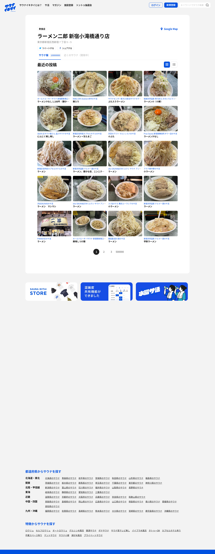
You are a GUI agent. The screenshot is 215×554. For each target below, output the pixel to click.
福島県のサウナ (152, 478)
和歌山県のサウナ (137, 496)
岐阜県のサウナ (52, 492)
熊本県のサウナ (102, 510)
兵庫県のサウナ (102, 496)
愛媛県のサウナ (169, 501)
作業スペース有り (33, 535)
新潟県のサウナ (52, 487)
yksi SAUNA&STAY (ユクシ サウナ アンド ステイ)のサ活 (130, 168)
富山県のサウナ (69, 487)
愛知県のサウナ (86, 492)
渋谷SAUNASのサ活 (45, 203)
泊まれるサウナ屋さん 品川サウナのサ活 (53, 133)
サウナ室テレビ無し (120, 530)
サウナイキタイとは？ (30, 5)
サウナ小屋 (64, 535)
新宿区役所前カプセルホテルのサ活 (87, 133)
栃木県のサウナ (69, 482)
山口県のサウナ (119, 501)
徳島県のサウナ (136, 501)
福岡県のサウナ (52, 510)
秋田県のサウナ (119, 478)
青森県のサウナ (69, 478)
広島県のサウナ (102, 501)
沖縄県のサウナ (171, 510)
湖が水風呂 (76, 535)
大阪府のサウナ (86, 496)
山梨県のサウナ (119, 487)
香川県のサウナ (152, 501)
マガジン (56, 5)
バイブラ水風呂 (139, 530)
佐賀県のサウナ (69, 510)
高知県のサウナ (52, 506)
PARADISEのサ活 (44, 238)
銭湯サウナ (91, 530)
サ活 (47, 5)
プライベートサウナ (93, 535)
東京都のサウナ (136, 482)
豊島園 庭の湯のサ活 (116, 238)
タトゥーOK (154, 530)
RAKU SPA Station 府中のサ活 (85, 98)
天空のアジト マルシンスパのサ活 (122, 133)
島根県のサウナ (69, 501)
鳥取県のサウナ (52, 501)
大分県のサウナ (119, 510)
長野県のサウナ (136, 487)
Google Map (171, 29)
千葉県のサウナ (119, 482)
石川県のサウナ (86, 487)
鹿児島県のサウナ (153, 510)
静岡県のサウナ (69, 492)
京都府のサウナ (69, 496)
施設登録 (68, 5)
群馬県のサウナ (86, 482)
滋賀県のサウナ (52, 496)
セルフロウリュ (43, 530)
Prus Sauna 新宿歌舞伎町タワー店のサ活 (160, 133)
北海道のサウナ (52, 478)
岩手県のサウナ (86, 478)
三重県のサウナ (102, 492)
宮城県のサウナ (102, 478)
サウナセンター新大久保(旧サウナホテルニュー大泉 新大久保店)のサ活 (136, 98)
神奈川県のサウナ (153, 482)
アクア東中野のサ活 (152, 168)
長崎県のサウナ (86, 510)
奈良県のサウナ (119, 496)
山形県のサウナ (136, 478)
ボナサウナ (104, 530)
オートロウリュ (60, 530)
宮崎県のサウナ (136, 510)
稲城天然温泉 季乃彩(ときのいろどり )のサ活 (162, 98)
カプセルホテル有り (171, 530)
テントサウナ (50, 535)
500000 (119, 251)
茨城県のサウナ (52, 482)
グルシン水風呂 (76, 530)
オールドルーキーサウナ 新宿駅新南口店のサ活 (56, 98)
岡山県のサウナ (86, 501)
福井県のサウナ (102, 487)
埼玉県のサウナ (102, 482)
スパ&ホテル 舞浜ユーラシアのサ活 (122, 203)
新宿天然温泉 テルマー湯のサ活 (85, 168)
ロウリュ (29, 530)
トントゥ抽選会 (84, 5)
